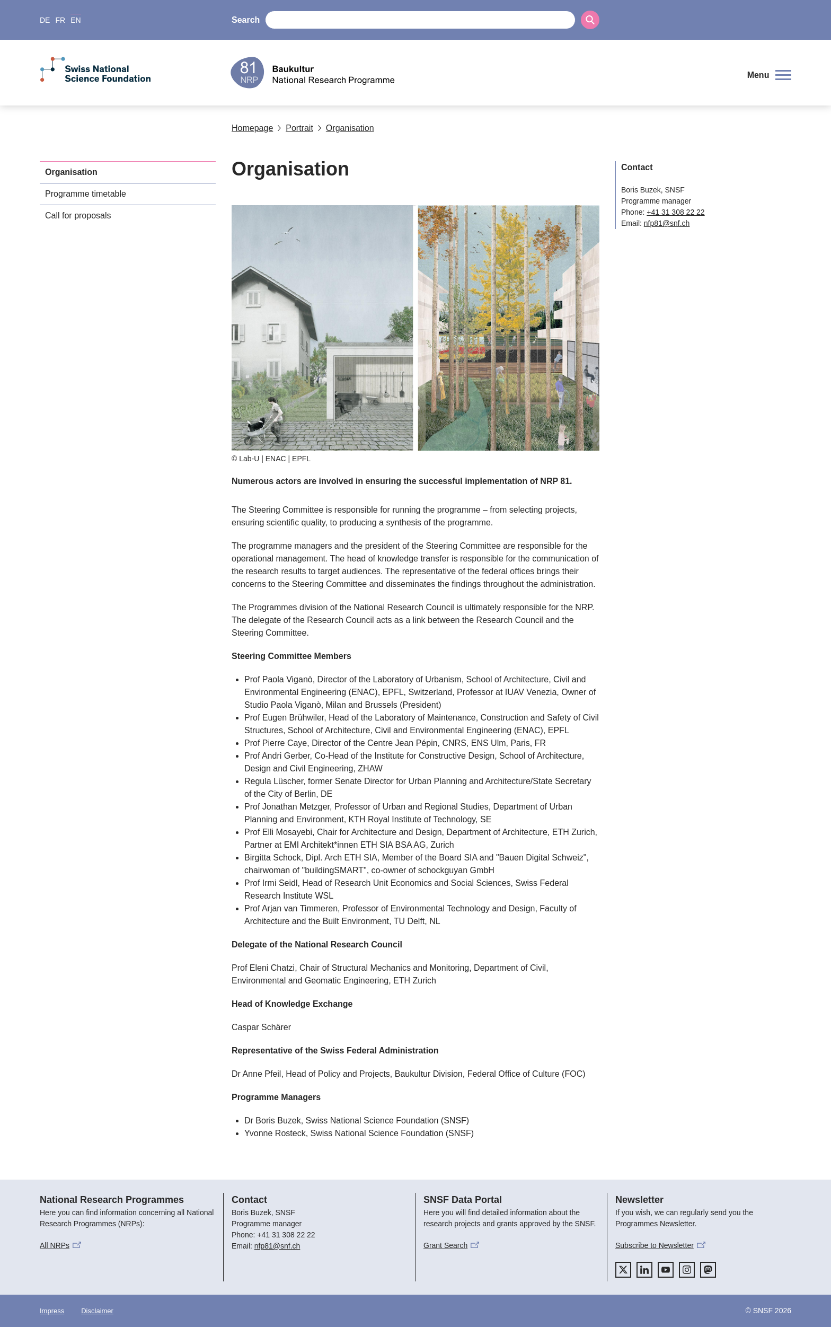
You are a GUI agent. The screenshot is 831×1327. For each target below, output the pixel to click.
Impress (52, 1311)
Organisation (345, 128)
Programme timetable (85, 193)
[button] (769, 75)
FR (60, 20)
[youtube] (666, 1270)
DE (45, 20)
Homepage (252, 128)
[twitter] (623, 1270)
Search (246, 19)
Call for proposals (78, 215)
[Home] (481, 73)
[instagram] (687, 1270)
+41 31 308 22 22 (675, 212)
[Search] (590, 20)
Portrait (295, 128)
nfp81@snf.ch (667, 223)
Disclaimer (97, 1311)
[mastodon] (708, 1270)
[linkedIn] (644, 1270)
